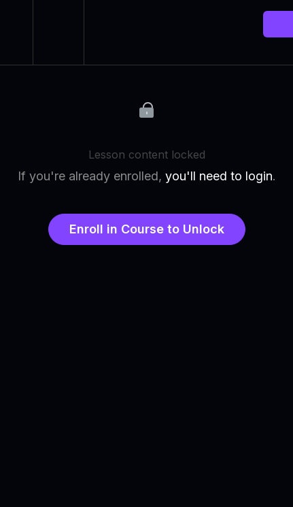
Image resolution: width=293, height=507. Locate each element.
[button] (16, 32)
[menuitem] (58, 32)
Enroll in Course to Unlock (146, 229)
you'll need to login (219, 176)
